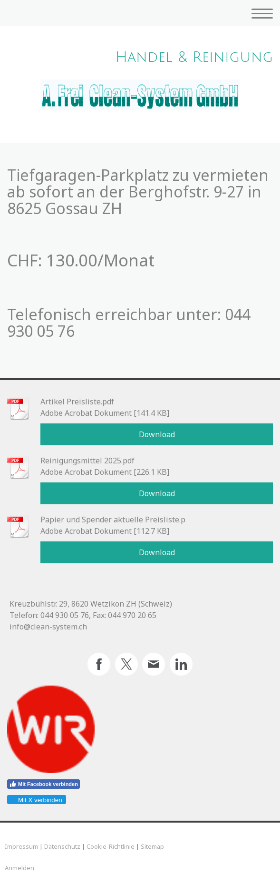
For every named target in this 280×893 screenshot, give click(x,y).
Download (157, 434)
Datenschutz (62, 846)
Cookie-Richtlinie (111, 846)
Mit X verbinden (36, 800)
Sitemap (152, 846)
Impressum (21, 846)
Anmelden (19, 868)
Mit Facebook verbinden (43, 784)
